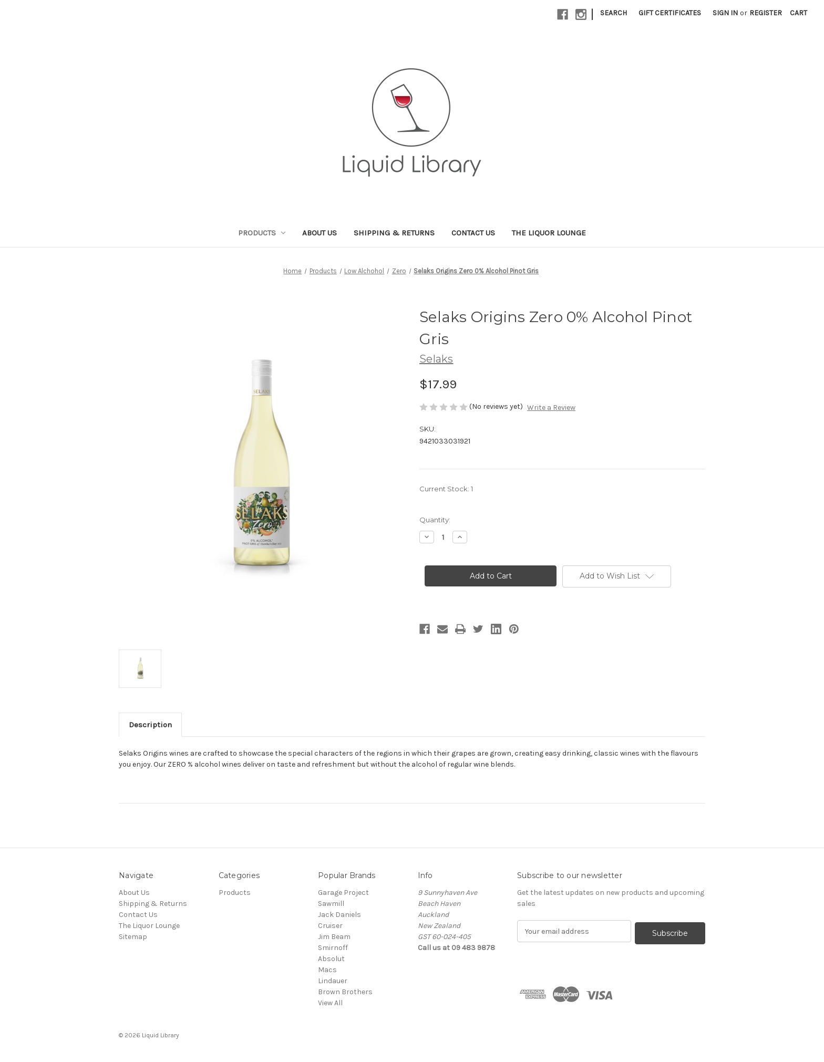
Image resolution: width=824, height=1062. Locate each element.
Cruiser (330, 925)
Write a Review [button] (551, 407)
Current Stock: (446, 488)
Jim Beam (334, 936)
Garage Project (343, 892)
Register (765, 12)
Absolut (331, 958)
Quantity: (434, 519)
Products (262, 233)
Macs (327, 969)
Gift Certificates (669, 12)
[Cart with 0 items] (798, 13)
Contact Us (473, 233)
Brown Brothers (345, 991)
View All (330, 1002)
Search (613, 12)
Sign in (725, 12)
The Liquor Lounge (549, 233)
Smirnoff (333, 947)
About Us (319, 233)
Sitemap (133, 936)
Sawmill (331, 903)
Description (150, 724)
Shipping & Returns (394, 233)
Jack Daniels (339, 914)
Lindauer (332, 980)
